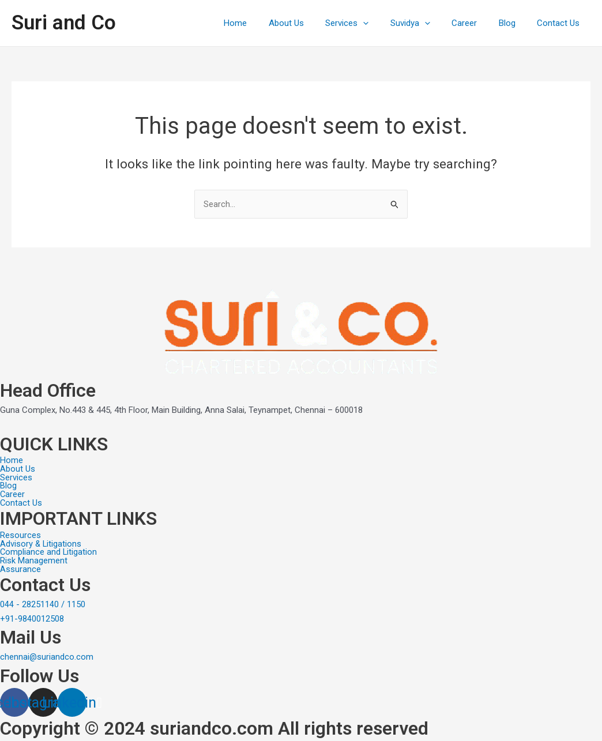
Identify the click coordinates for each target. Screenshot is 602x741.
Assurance (20, 569)
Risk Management (33, 560)
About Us (310, 23)
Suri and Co (64, 23)
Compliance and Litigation (49, 551)
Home (263, 23)
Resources (20, 534)
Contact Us (560, 23)
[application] (382, 23)
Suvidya (425, 23)
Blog (513, 23)
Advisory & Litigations (41, 543)
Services (366, 23)
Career (475, 23)
